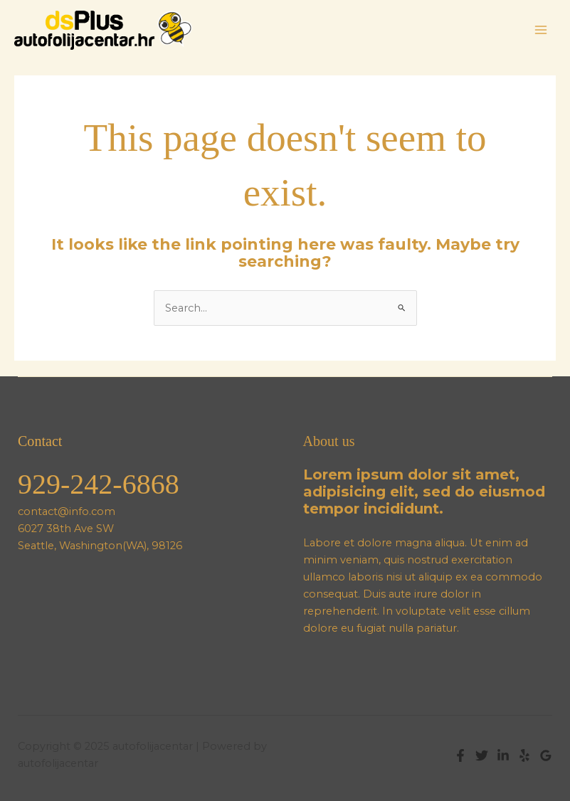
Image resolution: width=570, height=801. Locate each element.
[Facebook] (460, 755)
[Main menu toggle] (541, 30)
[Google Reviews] (545, 755)
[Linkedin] (503, 755)
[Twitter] (481, 755)
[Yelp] (524, 755)
